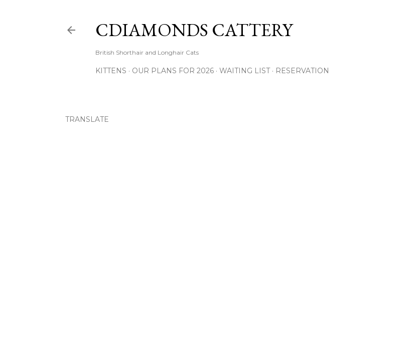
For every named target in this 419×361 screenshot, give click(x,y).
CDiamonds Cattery (194, 30)
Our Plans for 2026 (173, 70)
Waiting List (244, 70)
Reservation (302, 70)
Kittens (110, 70)
